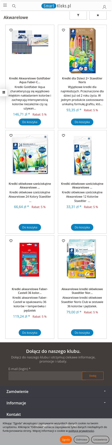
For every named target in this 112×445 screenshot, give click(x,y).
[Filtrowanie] (78, 15)
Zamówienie (56, 391)
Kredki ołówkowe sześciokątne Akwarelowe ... (30, 186)
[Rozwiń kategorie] (5, 5)
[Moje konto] (104, 6)
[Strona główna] (55, 5)
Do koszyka (29, 122)
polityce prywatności (81, 430)
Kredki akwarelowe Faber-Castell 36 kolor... (30, 291)
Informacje (56, 402)
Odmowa (81, 439)
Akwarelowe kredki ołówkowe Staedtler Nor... (82, 291)
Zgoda (66, 439)
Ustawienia (100, 439)
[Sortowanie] (98, 15)
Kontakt (13, 414)
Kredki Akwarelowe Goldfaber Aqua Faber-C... (30, 80)
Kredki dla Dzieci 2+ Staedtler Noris (82, 80)
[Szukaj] (14, 5)
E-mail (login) (18, 369)
